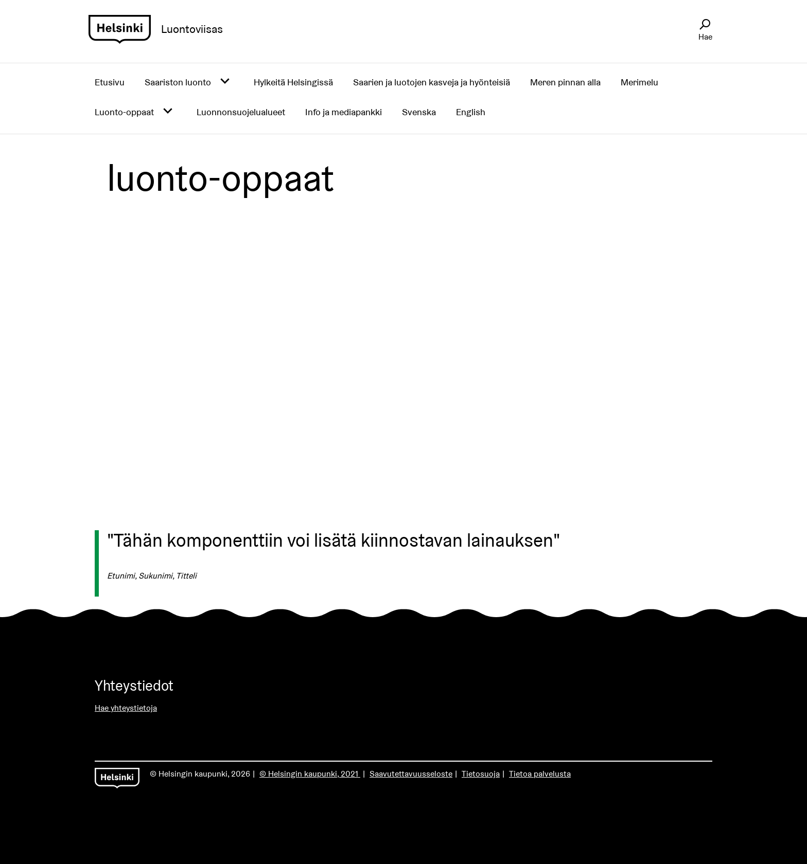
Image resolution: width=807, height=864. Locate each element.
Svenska (419, 112)
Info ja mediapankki (343, 112)
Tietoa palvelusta (540, 773)
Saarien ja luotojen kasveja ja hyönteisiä (431, 82)
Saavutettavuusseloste (411, 773)
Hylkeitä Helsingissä (293, 82)
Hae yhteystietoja (126, 708)
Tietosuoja (481, 773)
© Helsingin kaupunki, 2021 (309, 773)
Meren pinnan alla (565, 82)
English (470, 112)
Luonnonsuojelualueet (241, 112)
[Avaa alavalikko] (225, 82)
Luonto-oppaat (124, 112)
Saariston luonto (178, 82)
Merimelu (639, 82)
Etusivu (110, 82)
